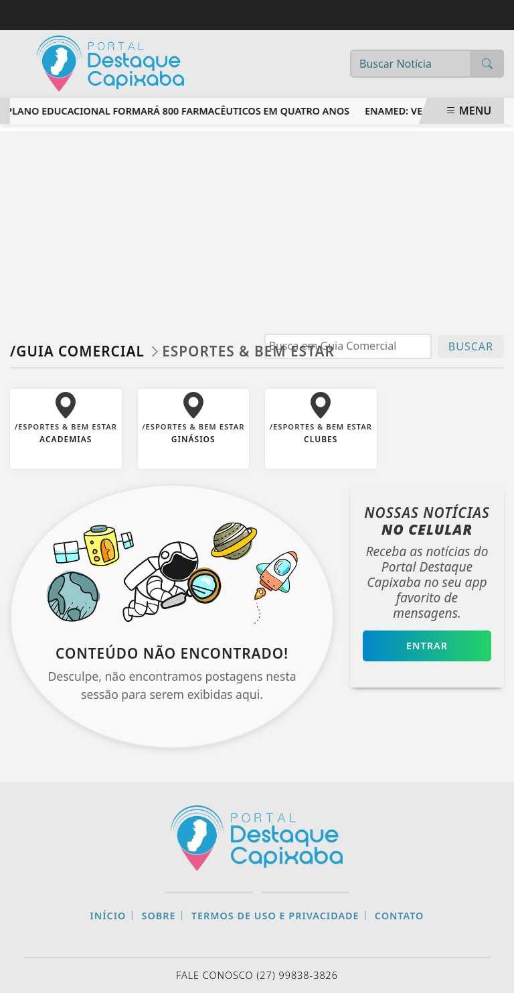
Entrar (427, 645)
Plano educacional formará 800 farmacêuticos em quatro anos (179, 111)
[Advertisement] (257, 225)
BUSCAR (470, 346)
